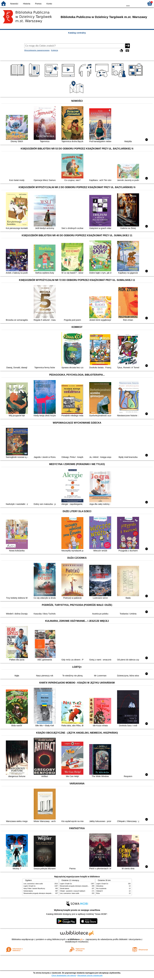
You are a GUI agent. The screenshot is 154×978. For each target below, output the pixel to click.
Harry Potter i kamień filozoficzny (34, 888)
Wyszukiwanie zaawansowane (37, 50)
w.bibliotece (75, 939)
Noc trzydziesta (101, 888)
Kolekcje (54, 50)
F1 (133, 3)
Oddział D (99, 891)
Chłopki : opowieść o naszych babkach (72, 891)
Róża (98, 893)
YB (115, 3)
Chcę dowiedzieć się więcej (63, 975)
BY (121, 3)
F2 (139, 3)
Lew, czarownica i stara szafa (33, 883)
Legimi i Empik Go (30, 886)
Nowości (14, 3)
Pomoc (38, 3)
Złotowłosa (99, 886)
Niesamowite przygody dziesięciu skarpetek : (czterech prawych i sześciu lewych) (50, 893)
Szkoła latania (28, 891)
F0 (127, 3)
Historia (26, 3)
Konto (49, 3)
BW (109, 3)
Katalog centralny (77, 33)
